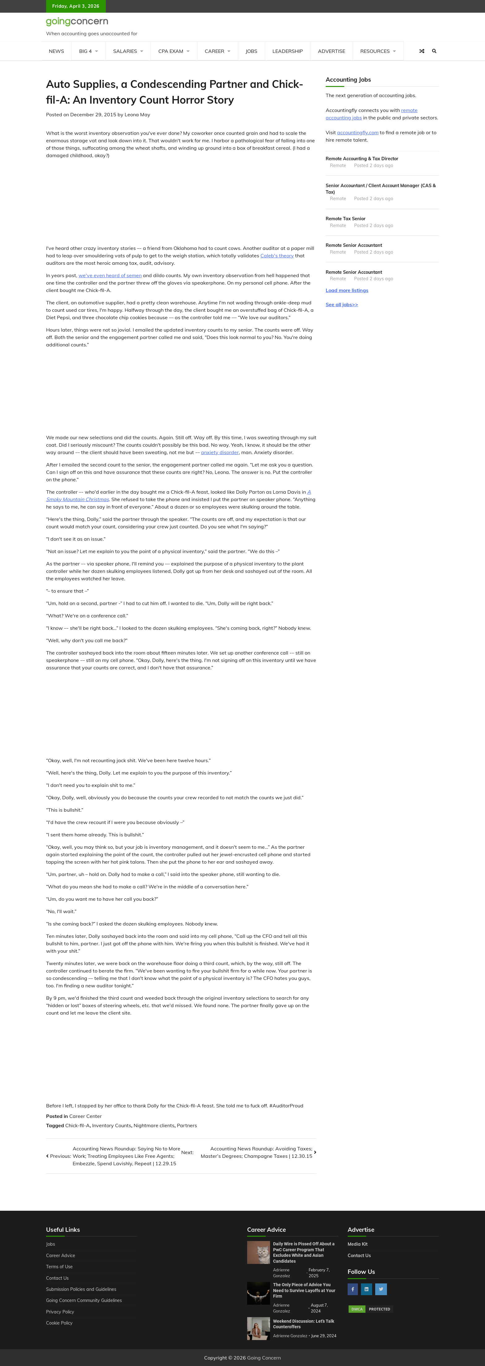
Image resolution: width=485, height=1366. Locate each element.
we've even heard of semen (110, 275)
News (56, 51)
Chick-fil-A (77, 1125)
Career (214, 51)
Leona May (137, 114)
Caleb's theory (277, 255)
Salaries (125, 51)
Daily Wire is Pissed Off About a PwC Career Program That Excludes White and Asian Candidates (304, 1252)
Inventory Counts (111, 1125)
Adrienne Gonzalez (290, 1335)
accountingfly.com (358, 132)
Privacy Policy (60, 1312)
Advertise (331, 51)
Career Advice (60, 1255)
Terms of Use (59, 1266)
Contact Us (57, 1278)
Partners (187, 1125)
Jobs (251, 51)
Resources (375, 51)
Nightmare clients (154, 1125)
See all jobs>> (342, 304)
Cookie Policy (59, 1323)
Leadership (288, 51)
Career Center (85, 1116)
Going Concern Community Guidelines (84, 1300)
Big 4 (85, 51)
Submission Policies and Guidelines (81, 1289)
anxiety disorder (220, 452)
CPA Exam (170, 51)
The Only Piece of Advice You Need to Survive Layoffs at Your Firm (304, 1290)
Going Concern (264, 1358)
